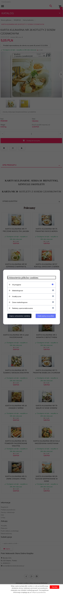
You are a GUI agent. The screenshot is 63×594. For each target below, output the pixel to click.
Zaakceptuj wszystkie (45, 316)
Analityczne (16, 296)
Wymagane (16, 284)
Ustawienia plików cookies (22, 277)
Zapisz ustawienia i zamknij (19, 316)
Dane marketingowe (19, 302)
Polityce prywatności (38, 592)
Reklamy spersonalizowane (22, 308)
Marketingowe (17, 290)
